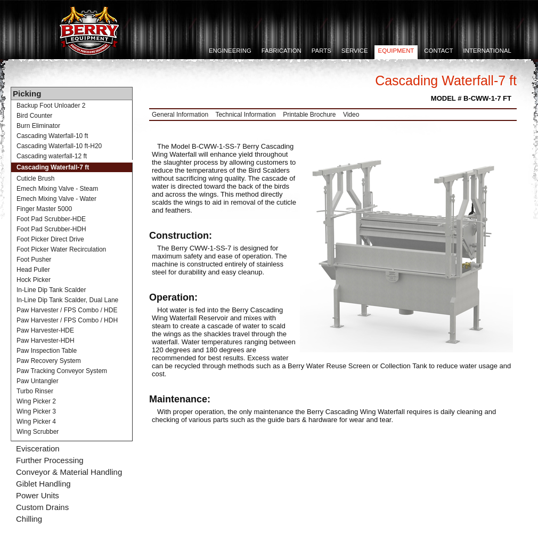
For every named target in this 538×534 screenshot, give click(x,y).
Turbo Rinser (35, 391)
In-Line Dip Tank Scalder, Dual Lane (67, 300)
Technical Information (245, 114)
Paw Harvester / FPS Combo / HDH (67, 320)
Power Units (37, 495)
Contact (438, 50)
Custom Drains (42, 507)
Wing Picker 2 (36, 401)
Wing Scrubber (38, 431)
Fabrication (281, 50)
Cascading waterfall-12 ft (52, 156)
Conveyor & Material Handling (69, 471)
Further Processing (50, 460)
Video (351, 114)
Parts (321, 50)
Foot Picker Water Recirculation (61, 249)
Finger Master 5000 (44, 209)
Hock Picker (34, 280)
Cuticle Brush (35, 178)
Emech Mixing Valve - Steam (57, 188)
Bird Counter (34, 115)
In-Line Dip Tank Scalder (51, 290)
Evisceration (38, 448)
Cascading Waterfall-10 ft (52, 136)
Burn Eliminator (38, 126)
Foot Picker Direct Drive (50, 239)
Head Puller (33, 269)
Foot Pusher (34, 259)
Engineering (230, 50)
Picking (27, 93)
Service (354, 50)
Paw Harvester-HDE (45, 330)
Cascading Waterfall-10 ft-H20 (59, 146)
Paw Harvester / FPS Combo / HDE (67, 310)
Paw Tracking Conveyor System (62, 371)
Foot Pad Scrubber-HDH (51, 229)
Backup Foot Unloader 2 (51, 105)
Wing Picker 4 (36, 421)
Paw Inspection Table (47, 350)
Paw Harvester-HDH (46, 340)
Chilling (29, 518)
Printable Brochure (309, 114)
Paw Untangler (38, 381)
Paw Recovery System (49, 361)
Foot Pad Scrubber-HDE (51, 219)
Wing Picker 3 (36, 411)
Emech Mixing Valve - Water (56, 199)
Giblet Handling (43, 483)
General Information (180, 114)
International (487, 50)
